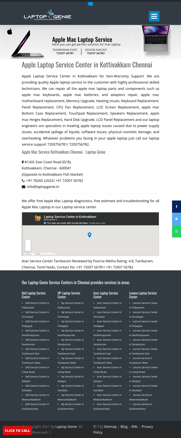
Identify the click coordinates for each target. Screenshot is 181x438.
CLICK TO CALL (17, 430)
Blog (124, 426)
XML (134, 426)
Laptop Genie (66, 426)
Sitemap (110, 426)
